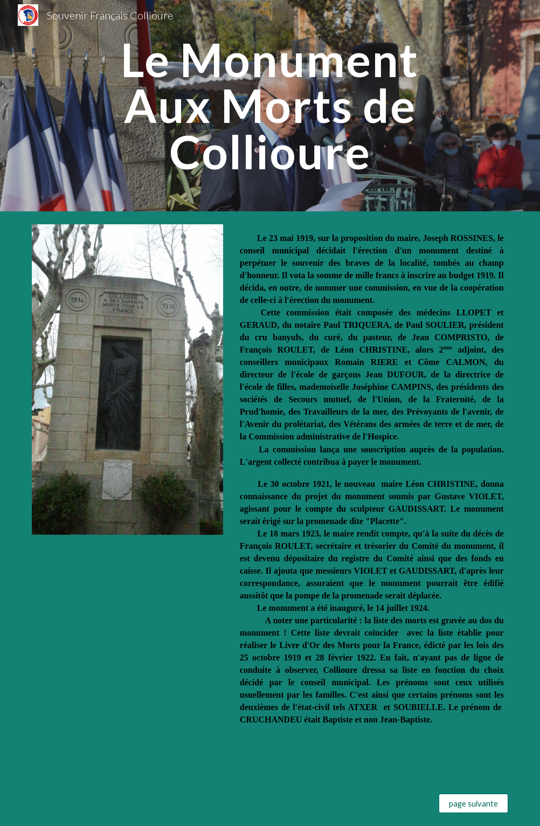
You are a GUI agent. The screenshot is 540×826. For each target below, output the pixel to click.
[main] (269, 105)
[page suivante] (473, 803)
